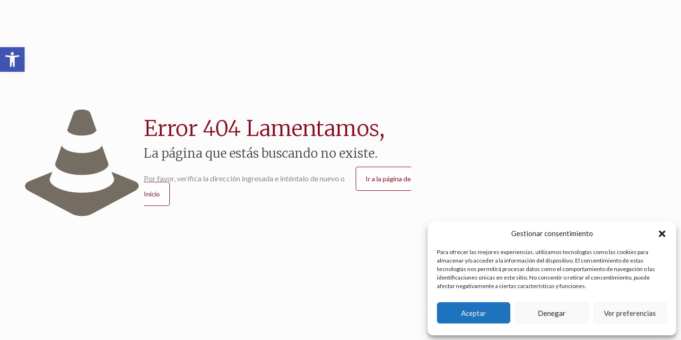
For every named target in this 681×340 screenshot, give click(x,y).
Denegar (552, 313)
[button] (12, 59)
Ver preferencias (630, 313)
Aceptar (473, 313)
